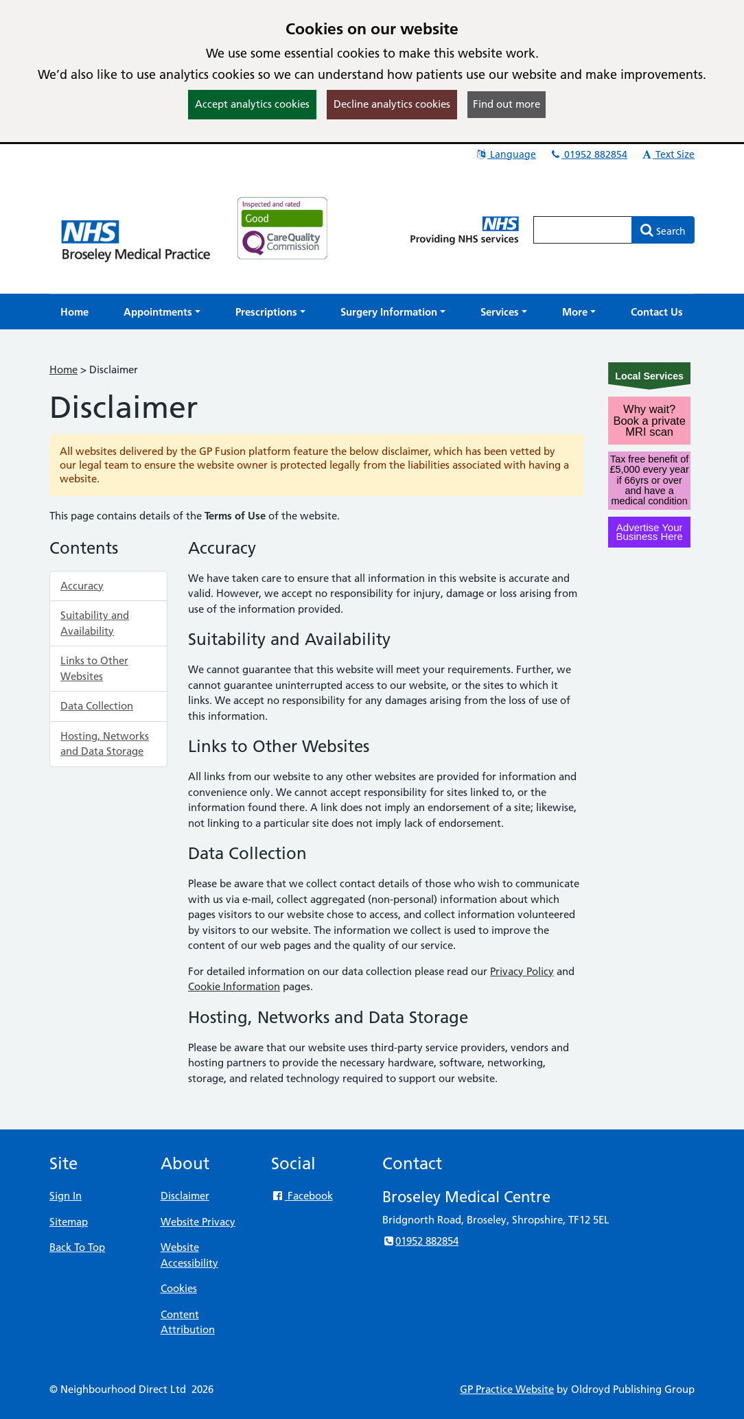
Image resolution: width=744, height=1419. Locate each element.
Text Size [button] (667, 154)
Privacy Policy (522, 971)
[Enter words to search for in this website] (582, 230)
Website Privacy (198, 1221)
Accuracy (82, 585)
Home (63, 369)
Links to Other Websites (94, 668)
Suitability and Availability (94, 623)
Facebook (301, 1195)
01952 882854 (588, 154)
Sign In (65, 1195)
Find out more (506, 103)
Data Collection (96, 705)
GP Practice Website (507, 1389)
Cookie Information (234, 986)
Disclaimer (185, 1195)
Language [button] (505, 154)
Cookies (179, 1288)
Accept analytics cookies (252, 103)
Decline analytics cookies (392, 103)
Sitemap (68, 1221)
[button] (162, 311)
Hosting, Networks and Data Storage (104, 743)
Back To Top (77, 1247)
